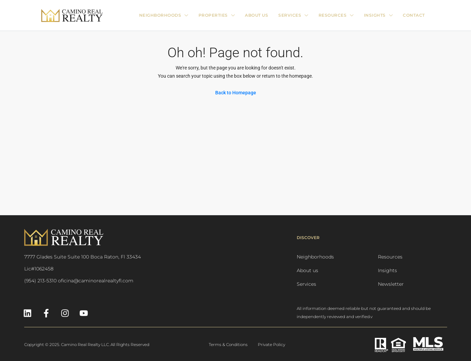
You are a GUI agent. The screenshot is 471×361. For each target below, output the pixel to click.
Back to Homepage (235, 92)
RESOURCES (333, 15)
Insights (387, 270)
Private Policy (271, 344)
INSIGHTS (375, 15)
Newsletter (391, 284)
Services (306, 284)
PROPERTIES (213, 15)
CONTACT (414, 15)
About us (307, 270)
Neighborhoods (160, 15)
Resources (390, 257)
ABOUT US (256, 15)
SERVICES (289, 15)
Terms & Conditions (228, 344)
